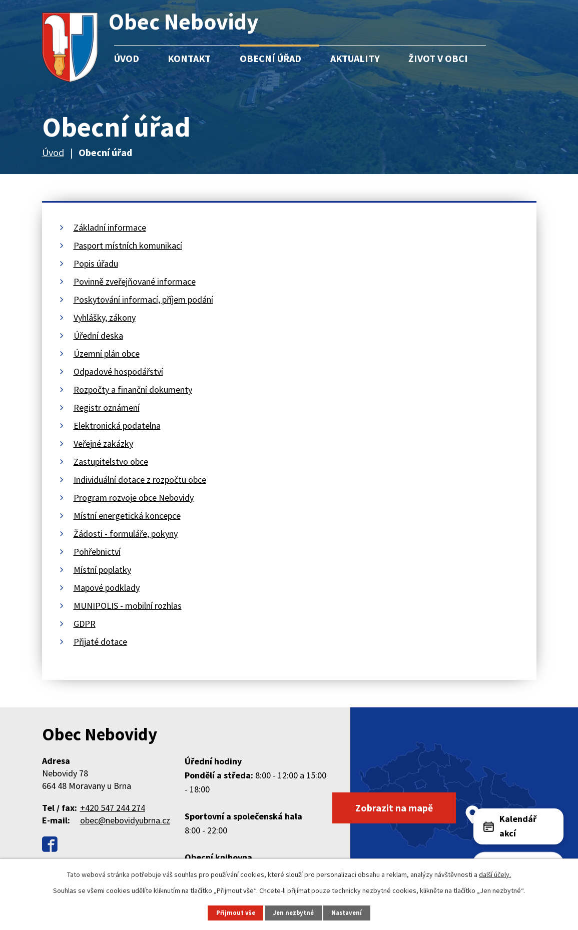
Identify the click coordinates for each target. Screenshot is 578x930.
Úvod (126, 58)
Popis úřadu (96, 263)
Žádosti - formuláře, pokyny (126, 533)
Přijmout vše (235, 912)
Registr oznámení (107, 407)
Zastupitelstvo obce (111, 461)
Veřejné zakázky (103, 443)
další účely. (495, 874)
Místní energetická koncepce (127, 515)
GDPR (85, 623)
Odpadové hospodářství (118, 371)
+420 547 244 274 (112, 807)
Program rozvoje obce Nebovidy (134, 497)
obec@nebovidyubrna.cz (125, 820)
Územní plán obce (107, 353)
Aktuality (355, 58)
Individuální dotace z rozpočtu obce (140, 479)
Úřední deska (98, 335)
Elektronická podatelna (117, 425)
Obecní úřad (270, 58)
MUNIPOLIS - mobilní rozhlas (128, 605)
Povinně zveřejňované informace (135, 281)
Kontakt (189, 58)
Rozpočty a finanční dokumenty (133, 389)
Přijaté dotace (100, 641)
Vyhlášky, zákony (105, 317)
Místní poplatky (102, 569)
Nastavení (346, 912)
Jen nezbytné (293, 912)
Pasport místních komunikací (128, 245)
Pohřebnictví (97, 551)
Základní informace (110, 227)
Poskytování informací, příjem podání (143, 299)
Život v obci (438, 58)
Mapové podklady (107, 587)
